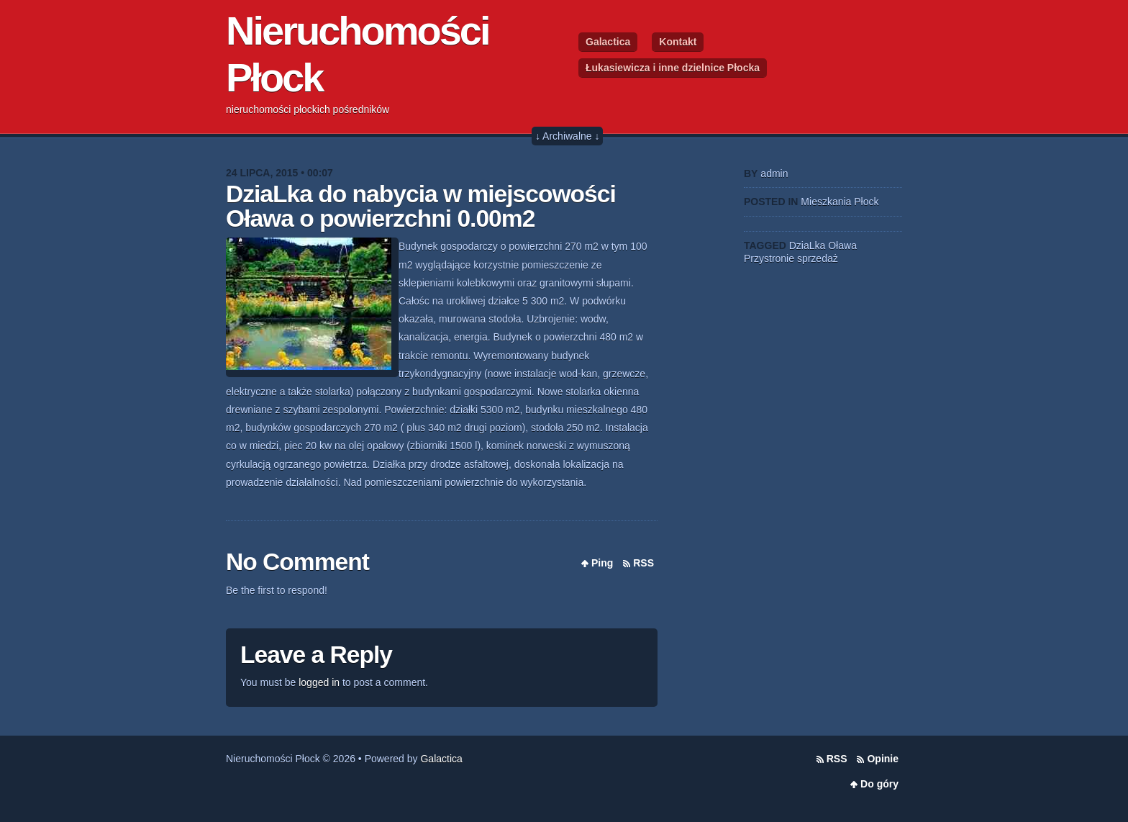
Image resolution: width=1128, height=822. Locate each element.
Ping (602, 563)
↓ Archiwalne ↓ (567, 136)
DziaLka (807, 245)
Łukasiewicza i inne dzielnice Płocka (673, 67)
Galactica (608, 42)
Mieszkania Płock (839, 201)
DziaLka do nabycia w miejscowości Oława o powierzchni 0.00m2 (421, 206)
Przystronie (769, 258)
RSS (643, 563)
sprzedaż (817, 258)
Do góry (879, 784)
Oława (842, 245)
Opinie (883, 758)
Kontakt (677, 42)
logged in (319, 682)
